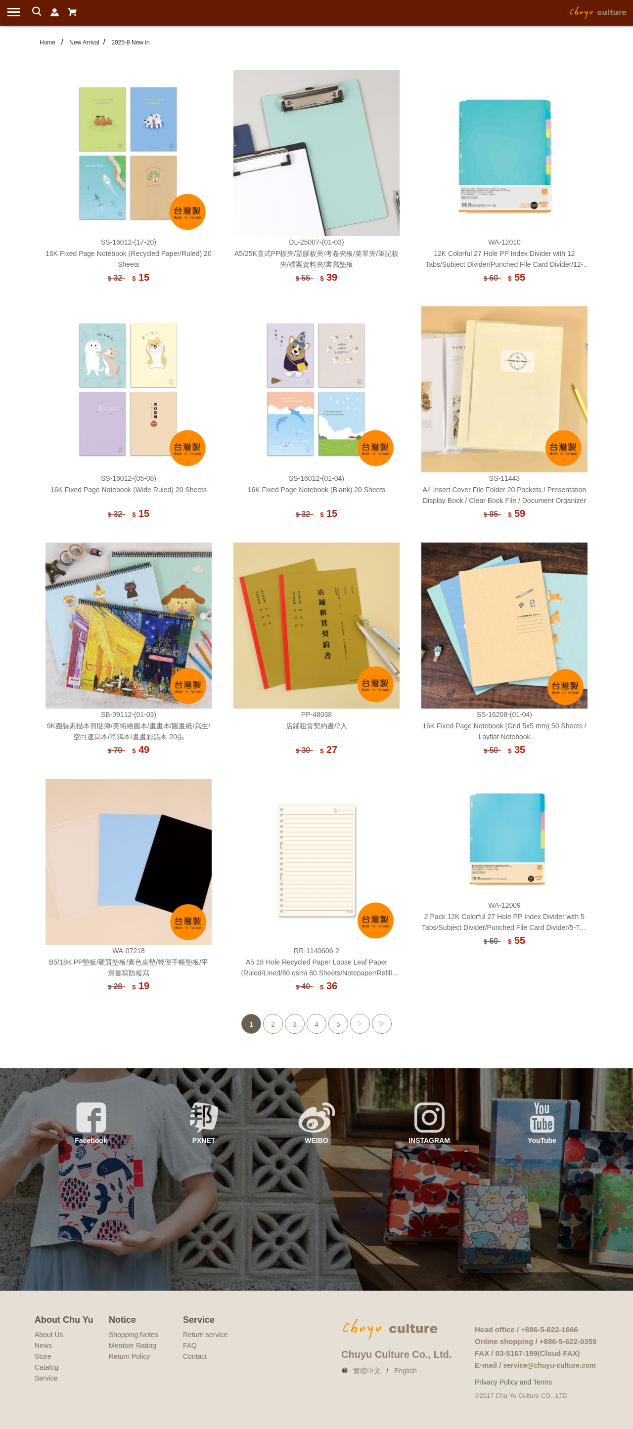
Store (43, 1356)
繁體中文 (367, 1371)
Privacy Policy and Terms (513, 1382)
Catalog (46, 1367)
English (405, 1371)
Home (47, 42)
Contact (195, 1356)
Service (46, 1378)
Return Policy (129, 1356)
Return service (205, 1335)
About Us (49, 1335)
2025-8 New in (130, 42)
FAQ (190, 1345)
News (43, 1345)
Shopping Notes (133, 1335)
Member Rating (132, 1345)
